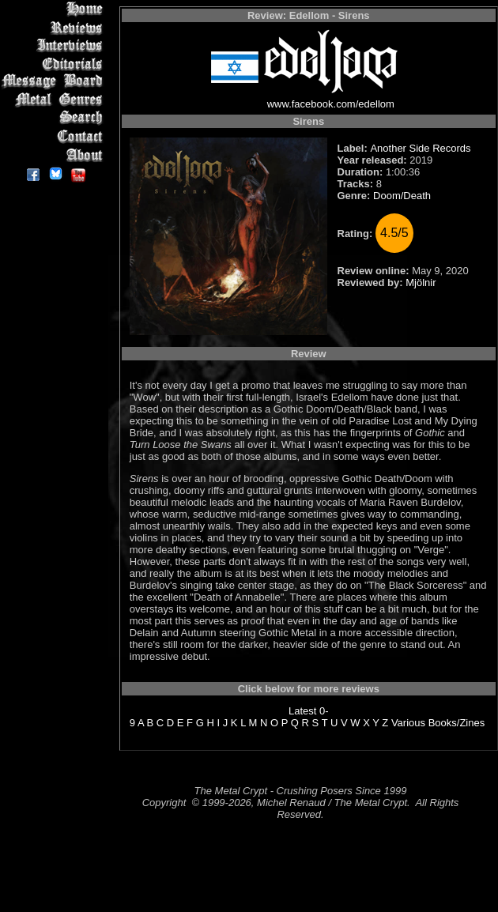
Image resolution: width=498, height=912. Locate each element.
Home (55, 9)
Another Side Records (420, 148)
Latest (302, 711)
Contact (55, 136)
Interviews (55, 45)
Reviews (55, 27)
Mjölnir (421, 282)
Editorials (55, 64)
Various (408, 723)
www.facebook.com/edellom (330, 104)
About (55, 154)
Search (55, 118)
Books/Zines (456, 723)
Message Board (55, 82)
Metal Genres (55, 100)
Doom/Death (402, 196)
